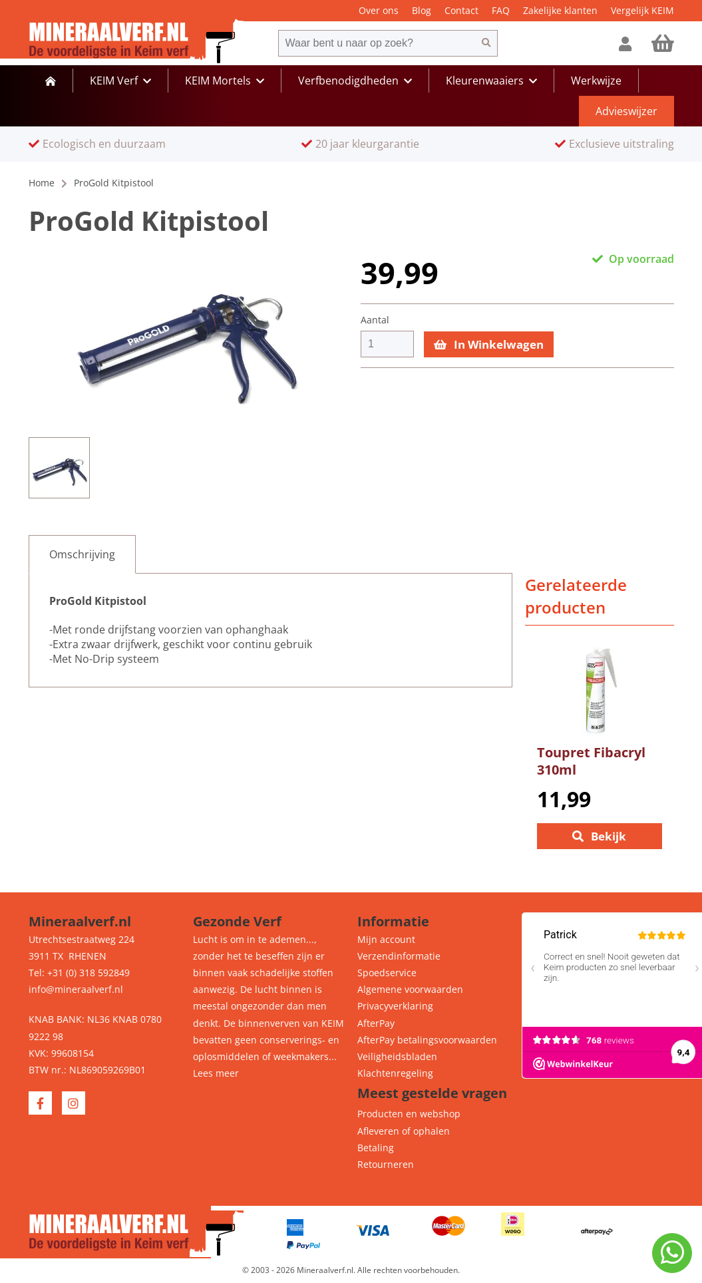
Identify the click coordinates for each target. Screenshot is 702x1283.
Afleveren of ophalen (403, 1131)
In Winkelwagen (489, 344)
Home (42, 182)
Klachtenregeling (395, 1073)
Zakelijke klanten (560, 10)
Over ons (379, 10)
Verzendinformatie (398, 956)
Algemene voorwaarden (410, 989)
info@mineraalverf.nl (76, 989)
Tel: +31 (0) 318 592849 (79, 972)
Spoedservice (387, 972)
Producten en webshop (408, 1113)
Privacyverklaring (395, 1006)
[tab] (82, 554)
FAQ (501, 10)
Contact (461, 10)
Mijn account (386, 939)
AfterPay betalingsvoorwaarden (427, 1039)
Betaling (375, 1147)
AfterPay (376, 1023)
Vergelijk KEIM (642, 10)
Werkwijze (596, 80)
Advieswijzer (626, 111)
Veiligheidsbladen (397, 1056)
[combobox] (376, 43)
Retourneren (385, 1164)
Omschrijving (82, 554)
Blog (421, 10)
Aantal (375, 320)
